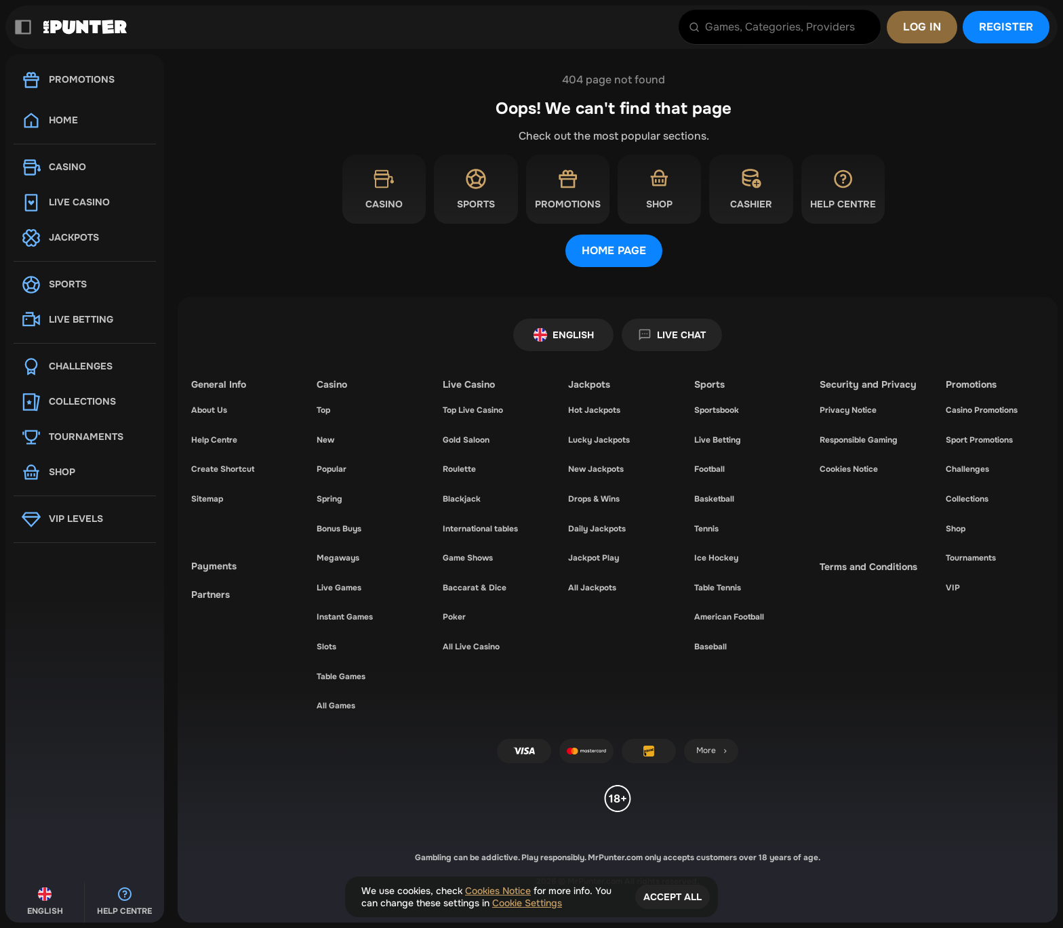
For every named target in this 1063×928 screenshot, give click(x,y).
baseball (710, 646)
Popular (331, 469)
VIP (953, 587)
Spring (329, 498)
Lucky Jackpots (599, 440)
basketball (714, 498)
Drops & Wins (594, 498)
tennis (706, 528)
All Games (336, 705)
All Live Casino (471, 646)
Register (1006, 27)
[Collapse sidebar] (23, 27)
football (709, 469)
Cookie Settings (527, 902)
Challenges (967, 469)
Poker (454, 616)
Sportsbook (716, 410)
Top (323, 410)
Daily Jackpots (597, 528)
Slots (326, 646)
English (564, 335)
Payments (214, 566)
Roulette (459, 469)
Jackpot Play (593, 557)
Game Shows (468, 557)
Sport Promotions (979, 440)
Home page (614, 250)
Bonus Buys (339, 528)
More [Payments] (712, 750)
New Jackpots (596, 469)
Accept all (672, 897)
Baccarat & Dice (474, 587)
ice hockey (716, 557)
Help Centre (214, 440)
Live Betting (717, 440)
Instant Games (345, 616)
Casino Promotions (982, 410)
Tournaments (971, 557)
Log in (922, 27)
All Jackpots (592, 587)
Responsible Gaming (859, 440)
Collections (967, 498)
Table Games (341, 676)
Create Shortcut (222, 469)
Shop (955, 528)
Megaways (338, 557)
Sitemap (207, 498)
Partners (210, 594)
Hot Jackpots (594, 410)
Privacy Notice (848, 410)
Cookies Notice (849, 469)
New (325, 440)
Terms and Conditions (868, 567)
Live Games (339, 587)
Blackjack (462, 498)
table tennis (717, 587)
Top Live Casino (473, 410)
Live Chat (672, 335)
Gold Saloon (466, 440)
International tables (480, 528)
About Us (209, 410)
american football (729, 616)
